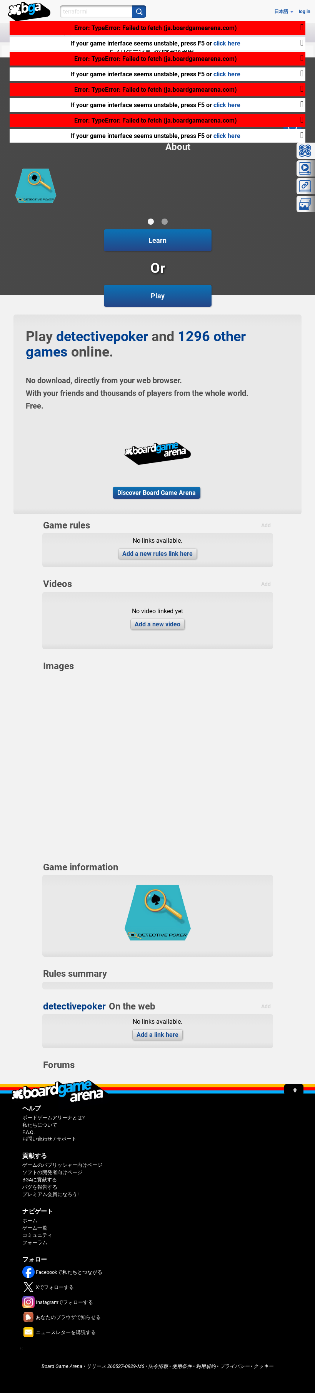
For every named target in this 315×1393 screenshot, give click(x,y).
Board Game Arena (62, 1366)
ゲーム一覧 (34, 1228)
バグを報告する (39, 1187)
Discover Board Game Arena (156, 492)
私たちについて (39, 1125)
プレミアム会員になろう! (50, 1194)
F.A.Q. (28, 1132)
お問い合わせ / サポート (49, 1139)
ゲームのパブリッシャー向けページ (62, 1165)
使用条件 (182, 1366)
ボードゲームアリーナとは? (53, 1117)
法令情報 (158, 1366)
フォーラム (34, 1242)
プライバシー (235, 1366)
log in (304, 11)
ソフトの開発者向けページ (52, 1172)
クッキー (263, 1366)
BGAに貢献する (39, 1180)
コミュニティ (37, 1235)
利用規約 (206, 1366)
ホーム (29, 1220)
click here (226, 43)
